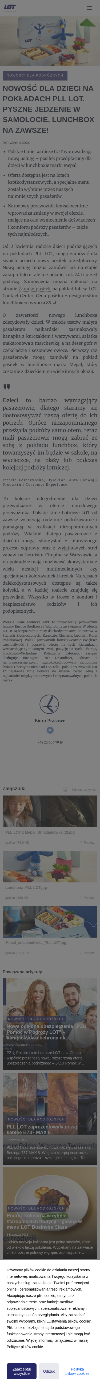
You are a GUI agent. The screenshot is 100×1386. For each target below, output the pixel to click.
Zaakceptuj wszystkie (22, 1371)
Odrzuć (49, 1371)
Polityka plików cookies (77, 1371)
